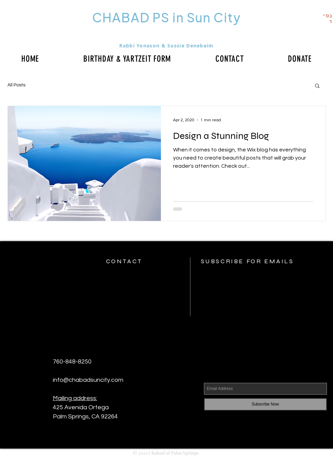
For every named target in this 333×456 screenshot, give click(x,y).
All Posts (16, 85)
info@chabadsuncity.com (88, 380)
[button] (317, 86)
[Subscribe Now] (265, 404)
